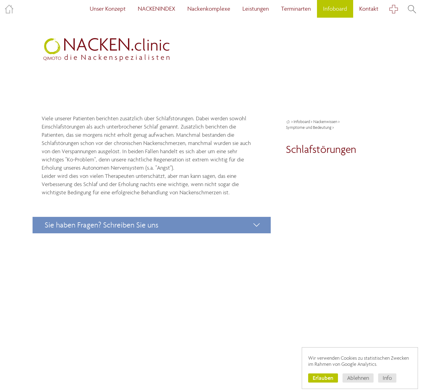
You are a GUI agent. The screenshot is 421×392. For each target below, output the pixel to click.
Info (387, 378)
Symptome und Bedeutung (308, 127)
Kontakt (368, 8)
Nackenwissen (325, 121)
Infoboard (302, 121)
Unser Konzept (108, 8)
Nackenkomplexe (208, 8)
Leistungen (255, 8)
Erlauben (323, 377)
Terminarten (296, 8)
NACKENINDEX (156, 8)
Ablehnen (358, 378)
